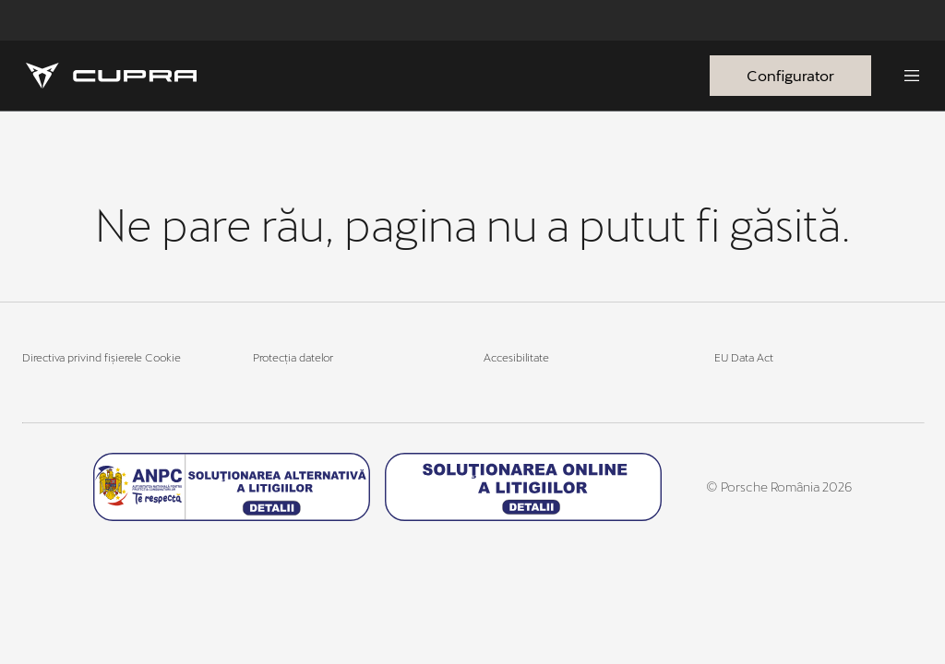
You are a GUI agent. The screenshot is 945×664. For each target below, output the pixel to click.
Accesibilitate (516, 356)
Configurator (790, 75)
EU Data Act (743, 356)
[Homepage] (111, 75)
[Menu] (912, 76)
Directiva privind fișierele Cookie (101, 356)
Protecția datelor (293, 356)
